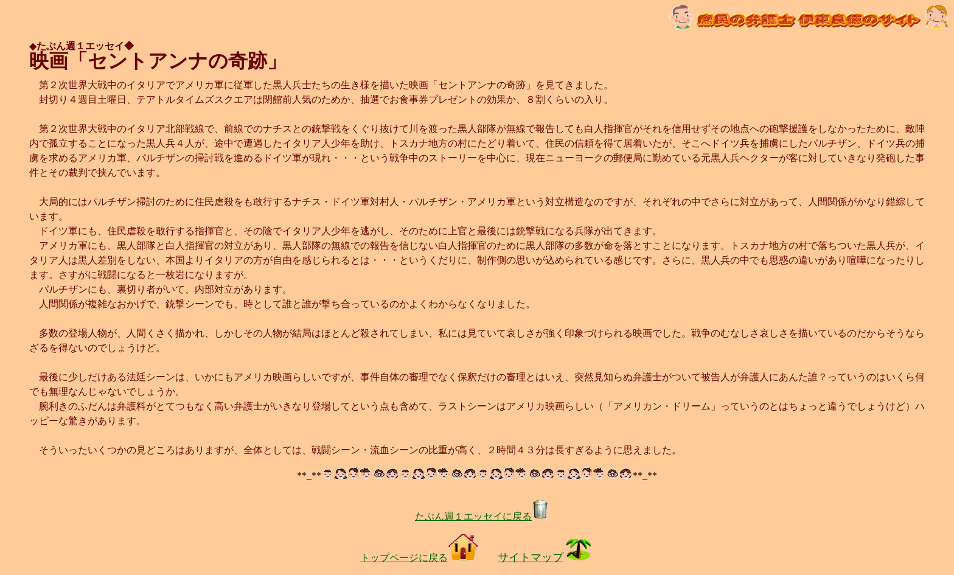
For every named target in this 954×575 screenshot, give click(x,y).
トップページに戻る (419, 557)
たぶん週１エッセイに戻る (482, 516)
